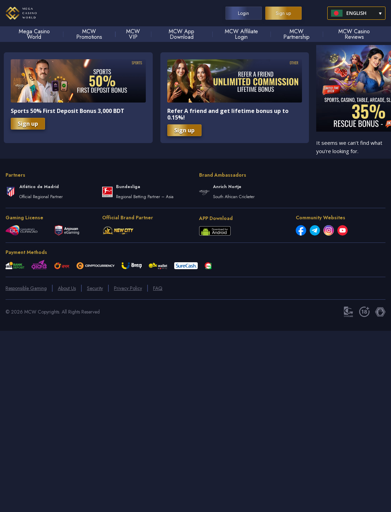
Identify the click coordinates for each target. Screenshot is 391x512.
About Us (67, 288)
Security (95, 288)
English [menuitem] (356, 13)
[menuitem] (356, 13)
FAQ (157, 288)
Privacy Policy (128, 288)
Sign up (28, 123)
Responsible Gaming (26, 288)
